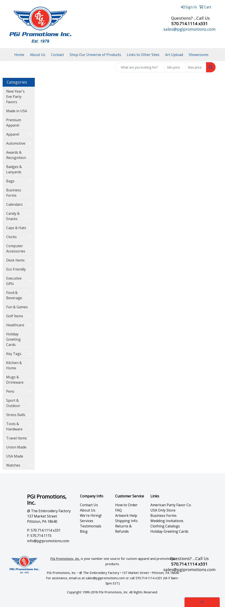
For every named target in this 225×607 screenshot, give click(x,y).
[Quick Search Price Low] (175, 67)
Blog (84, 531)
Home (19, 54)
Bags (10, 181)
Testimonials (90, 526)
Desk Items (15, 260)
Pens (10, 391)
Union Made (16, 447)
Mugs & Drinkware (15, 380)
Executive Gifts (14, 281)
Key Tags (13, 353)
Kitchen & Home (14, 365)
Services (86, 520)
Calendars (14, 204)
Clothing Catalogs (165, 526)
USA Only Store (162, 510)
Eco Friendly (16, 269)
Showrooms (198, 54)
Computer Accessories (15, 248)
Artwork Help (126, 515)
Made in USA (16, 110)
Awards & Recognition (16, 155)
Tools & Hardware (14, 426)
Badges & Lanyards (14, 169)
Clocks (11, 236)
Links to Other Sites (143, 54)
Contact (57, 54)
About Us (37, 54)
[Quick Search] (140, 67)
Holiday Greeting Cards (13, 339)
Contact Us (89, 504)
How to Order (126, 504)
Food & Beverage (14, 295)
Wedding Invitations (166, 520)
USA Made (14, 456)
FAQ (118, 510)
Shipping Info (126, 520)
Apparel (12, 134)
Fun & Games (17, 306)
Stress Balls (15, 414)
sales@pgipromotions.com (189, 29)
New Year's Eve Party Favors (15, 96)
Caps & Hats (16, 227)
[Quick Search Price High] (195, 67)
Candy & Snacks (13, 216)
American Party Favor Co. (171, 504)
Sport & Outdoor (13, 403)
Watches (13, 465)
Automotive (15, 143)
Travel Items (16, 438)
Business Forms (13, 193)
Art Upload (174, 54)
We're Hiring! (90, 515)
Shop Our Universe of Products (95, 54)
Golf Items (14, 316)
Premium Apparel (13, 123)
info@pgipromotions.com (48, 540)
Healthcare (15, 325)
